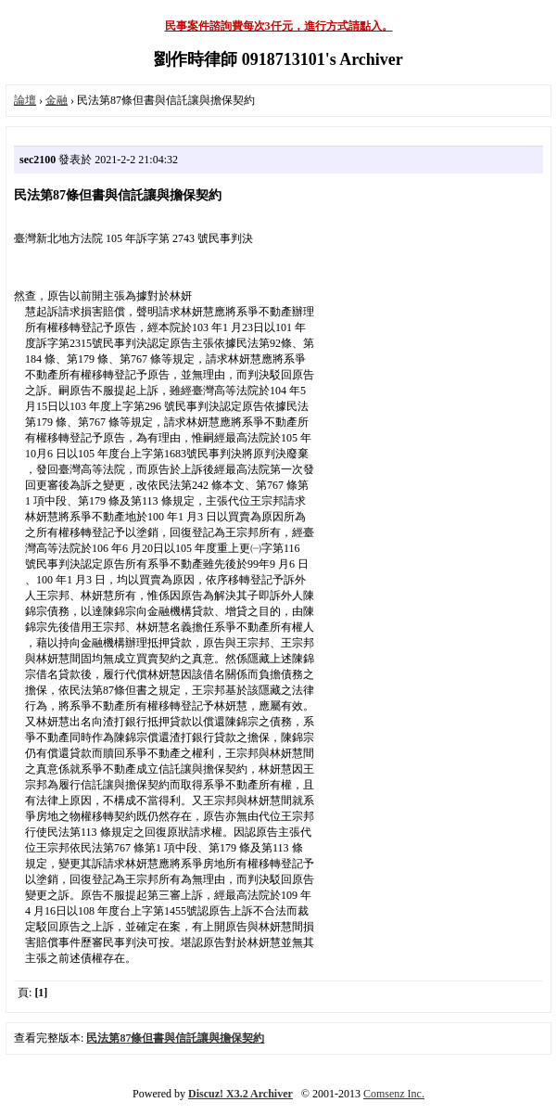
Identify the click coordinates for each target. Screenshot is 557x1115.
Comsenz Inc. (393, 1093)
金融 (56, 100)
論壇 (25, 100)
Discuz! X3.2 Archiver (240, 1093)
